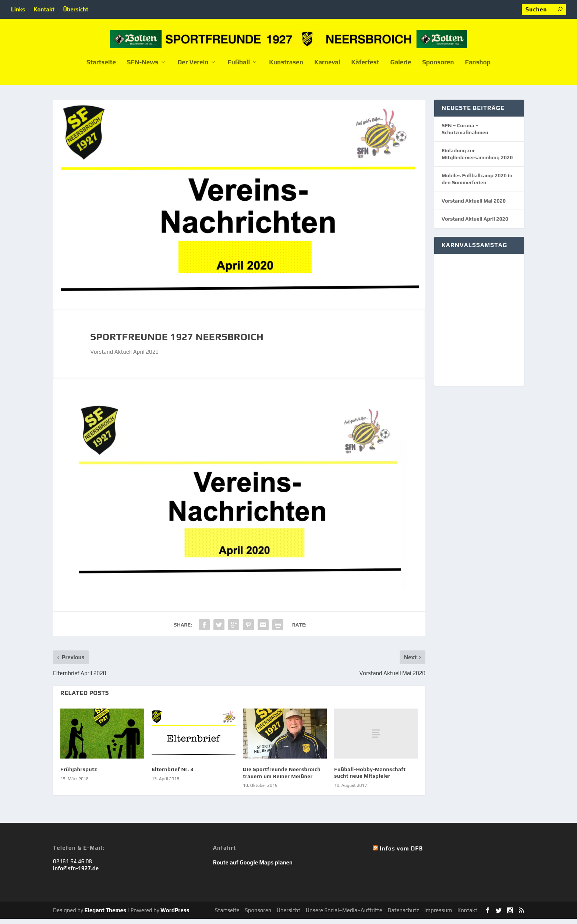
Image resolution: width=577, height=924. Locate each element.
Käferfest (365, 67)
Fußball (238, 67)
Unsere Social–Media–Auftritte (344, 915)
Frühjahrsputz (78, 774)
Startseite (101, 67)
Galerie (400, 67)
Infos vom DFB (401, 853)
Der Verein (192, 67)
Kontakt (43, 9)
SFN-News (142, 67)
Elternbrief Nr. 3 (173, 774)
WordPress (174, 915)
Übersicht (75, 9)
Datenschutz (403, 915)
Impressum (438, 915)
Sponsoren (438, 67)
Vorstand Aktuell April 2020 (475, 224)
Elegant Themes (105, 915)
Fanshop (478, 67)
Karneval (327, 67)
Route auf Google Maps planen (253, 867)
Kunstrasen (286, 67)
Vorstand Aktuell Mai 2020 (474, 206)
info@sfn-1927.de (76, 873)
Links (18, 9)
